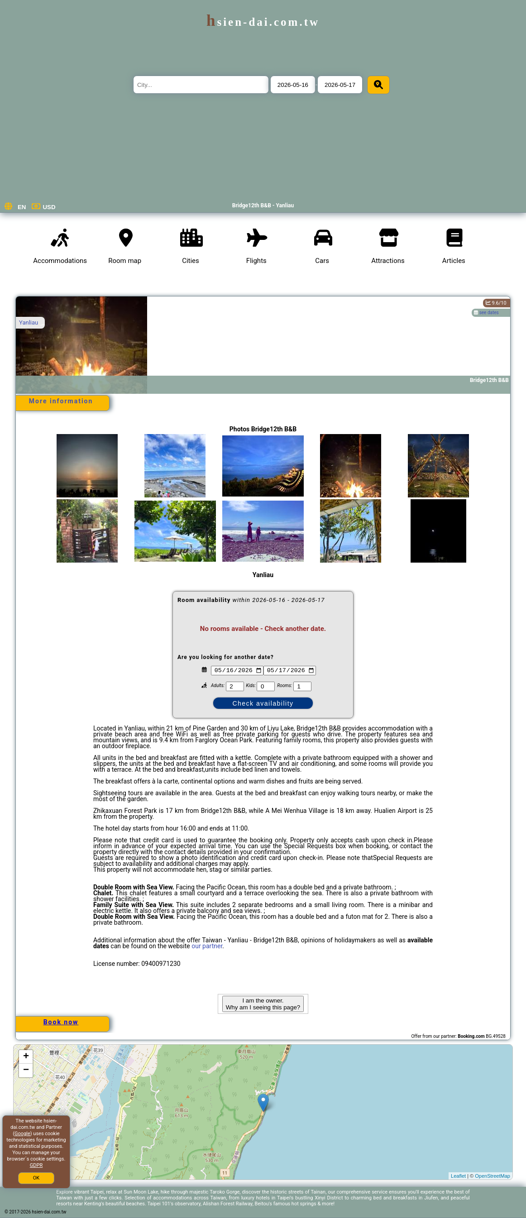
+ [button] (26, 1057)
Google (22, 1134)
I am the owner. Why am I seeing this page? (263, 1004)
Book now (61, 1022)
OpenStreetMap (492, 1176)
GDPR (36, 1165)
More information (61, 401)
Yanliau (28, 322)
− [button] (26, 1070)
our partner (206, 946)
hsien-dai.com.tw (263, 22)
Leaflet (458, 1176)
